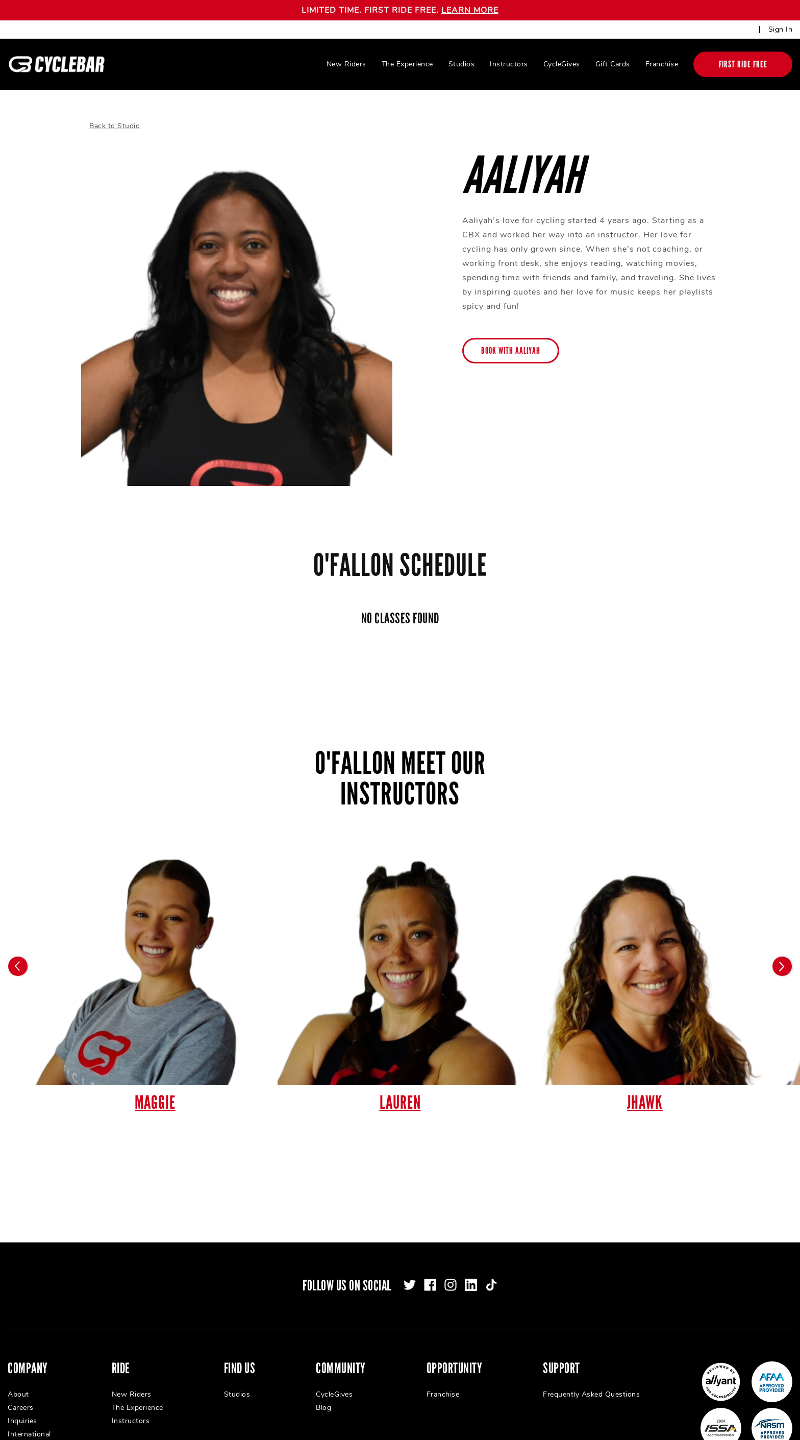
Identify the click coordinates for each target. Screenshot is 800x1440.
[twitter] (410, 1270)
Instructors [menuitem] (509, 64)
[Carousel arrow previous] (18, 951)
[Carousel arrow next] (782, 951)
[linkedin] (471, 1270)
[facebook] (430, 1270)
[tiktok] (491, 1270)
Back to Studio (114, 111)
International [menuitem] (29, 1419)
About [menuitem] (18, 1379)
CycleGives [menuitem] (561, 64)
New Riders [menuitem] (346, 64)
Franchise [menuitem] (662, 64)
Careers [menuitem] (21, 1393)
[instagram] (450, 1270)
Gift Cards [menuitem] (612, 64)
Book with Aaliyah (510, 335)
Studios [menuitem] (461, 64)
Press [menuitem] (17, 1432)
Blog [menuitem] (323, 1393)
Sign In (780, 29)
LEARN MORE (469, 10)
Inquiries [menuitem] (22, 1406)
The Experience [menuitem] (407, 64)
